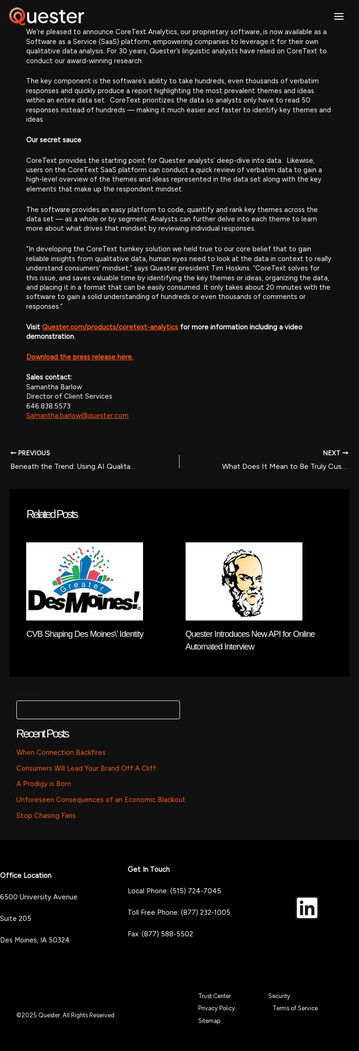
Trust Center (214, 996)
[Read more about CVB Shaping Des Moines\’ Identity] (84, 581)
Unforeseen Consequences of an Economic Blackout (101, 800)
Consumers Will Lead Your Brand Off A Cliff (86, 768)
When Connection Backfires (61, 752)
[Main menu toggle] (339, 16)
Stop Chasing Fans (46, 815)
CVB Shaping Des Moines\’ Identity (84, 634)
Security (279, 996)
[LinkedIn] (307, 908)
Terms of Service (295, 1008)
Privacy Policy (216, 1008)
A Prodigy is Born (43, 784)
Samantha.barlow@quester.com (77, 415)
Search (26, 694)
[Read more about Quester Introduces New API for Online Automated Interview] (244, 581)
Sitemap (209, 1020)
